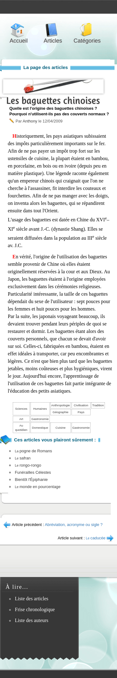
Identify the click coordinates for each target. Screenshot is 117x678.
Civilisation (81, 405)
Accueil (18, 30)
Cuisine (60, 427)
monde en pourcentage (37, 486)
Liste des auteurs (32, 620)
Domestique (40, 427)
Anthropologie (60, 405)
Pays (81, 412)
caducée (95, 538)
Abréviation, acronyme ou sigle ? (74, 524)
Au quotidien (21, 427)
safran (22, 458)
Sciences (21, 408)
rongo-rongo (28, 465)
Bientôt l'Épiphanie (31, 479)
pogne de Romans (33, 451)
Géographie (60, 412)
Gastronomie (40, 419)
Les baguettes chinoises (53, 100)
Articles (52, 30)
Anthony (30, 121)
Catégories (87, 30)
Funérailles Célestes (33, 472)
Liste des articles (32, 598)
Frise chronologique (35, 609)
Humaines (40, 408)
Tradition (98, 405)
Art (21, 419)
